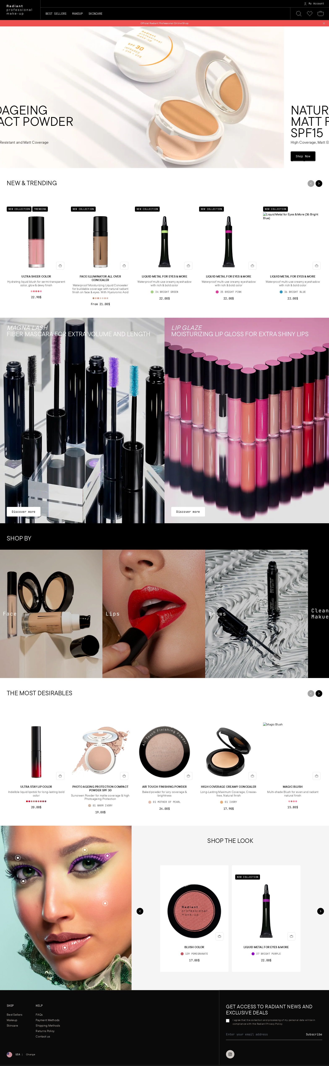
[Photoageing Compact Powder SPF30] (164, 97)
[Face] (51, 614)
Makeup (12, 1020)
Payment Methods (47, 1020)
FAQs (39, 1015)
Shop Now (21, 156)
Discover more (23, 512)
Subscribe (314, 1034)
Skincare (12, 1025)
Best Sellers (56, 14)
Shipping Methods (48, 1025)
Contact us (43, 1036)
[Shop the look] (105, 903)
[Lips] (154, 614)
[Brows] (257, 614)
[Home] (19, 10)
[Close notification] (324, 23)
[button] (105, 904)
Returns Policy (45, 1031)
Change (30, 1054)
